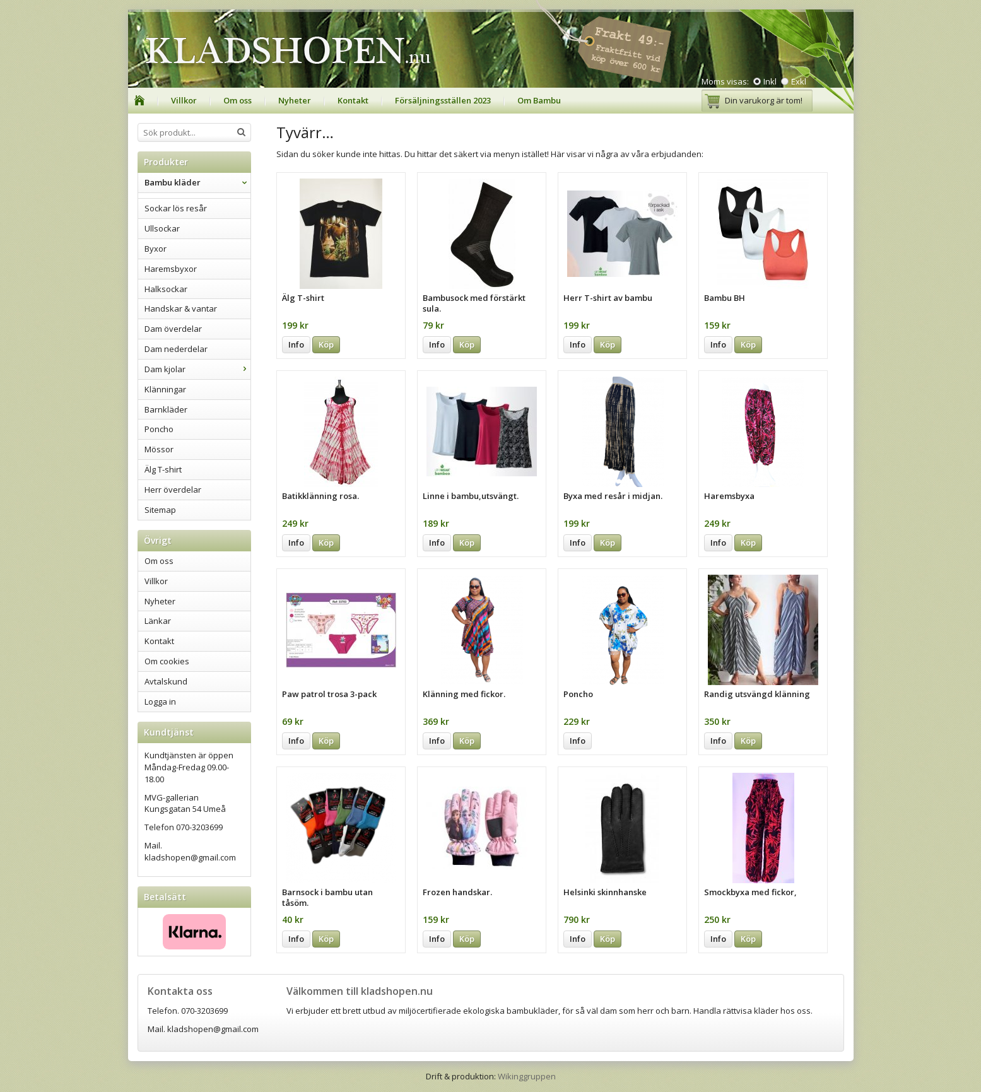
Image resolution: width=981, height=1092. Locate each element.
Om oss (237, 100)
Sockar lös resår (175, 208)
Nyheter (294, 100)
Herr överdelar (172, 489)
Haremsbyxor (170, 268)
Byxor (155, 248)
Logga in (160, 701)
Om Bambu (539, 100)
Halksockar (165, 289)
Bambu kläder (197, 182)
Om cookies (166, 661)
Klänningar (165, 389)
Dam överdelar (173, 328)
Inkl (770, 81)
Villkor (184, 100)
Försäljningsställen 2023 (443, 100)
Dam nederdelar (176, 349)
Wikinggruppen (527, 1076)
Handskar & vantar (180, 308)
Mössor (158, 449)
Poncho (158, 429)
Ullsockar (162, 228)
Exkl (798, 81)
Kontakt (353, 100)
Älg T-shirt (163, 469)
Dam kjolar (197, 369)
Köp (326, 344)
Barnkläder (165, 409)
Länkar (157, 620)
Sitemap (160, 509)
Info (296, 344)
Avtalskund (165, 681)
